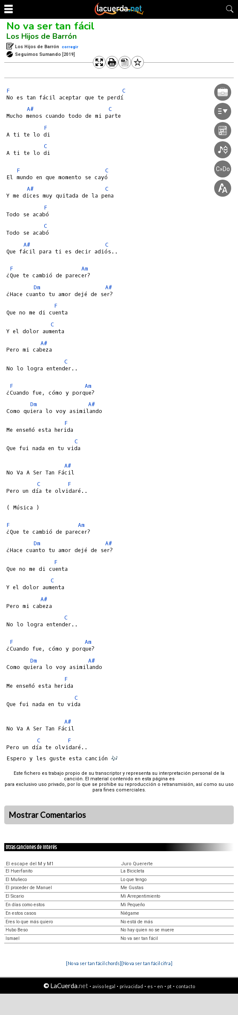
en (160, 986)
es (150, 986)
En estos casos (21, 913)
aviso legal (103, 986)
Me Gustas (131, 887)
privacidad (131, 986)
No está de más (136, 922)
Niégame (129, 913)
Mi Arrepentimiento (140, 896)
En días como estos (25, 904)
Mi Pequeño (132, 904)
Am (84, 268)
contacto (185, 986)
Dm (37, 287)
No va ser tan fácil (50, 26)
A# (30, 109)
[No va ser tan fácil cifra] (146, 963)
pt (169, 986)
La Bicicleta (132, 871)
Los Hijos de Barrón (41, 36)
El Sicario (15, 896)
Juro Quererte (137, 864)
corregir (70, 46)
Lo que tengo (133, 879)
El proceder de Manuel (29, 887)
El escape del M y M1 (30, 864)
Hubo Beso (17, 930)
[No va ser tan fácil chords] (93, 963)
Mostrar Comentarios (47, 815)
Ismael (13, 938)
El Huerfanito (19, 871)
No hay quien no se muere (147, 930)
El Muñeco (16, 879)
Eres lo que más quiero (29, 922)
